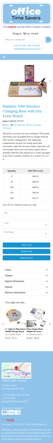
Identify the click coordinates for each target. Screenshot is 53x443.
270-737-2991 (20, 46)
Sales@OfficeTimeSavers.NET (27, 49)
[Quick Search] (24, 40)
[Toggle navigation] (4, 57)
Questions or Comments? (12, 408)
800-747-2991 (34, 46)
